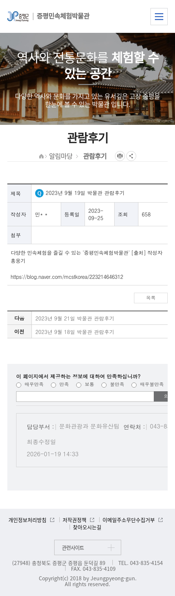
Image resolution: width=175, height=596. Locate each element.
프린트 (120, 156)
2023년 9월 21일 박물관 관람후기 (75, 318)
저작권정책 (74, 519)
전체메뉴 (159, 16)
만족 (60, 384)
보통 (85, 384)
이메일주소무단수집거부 (129, 519)
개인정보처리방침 (27, 519)
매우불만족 (147, 384)
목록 (151, 297)
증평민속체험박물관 (63, 16)
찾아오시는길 (87, 527)
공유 (131, 156)
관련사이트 (73, 547)
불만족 (112, 384)
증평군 (18, 16)
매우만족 (30, 384)
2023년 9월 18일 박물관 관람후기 (75, 331)
